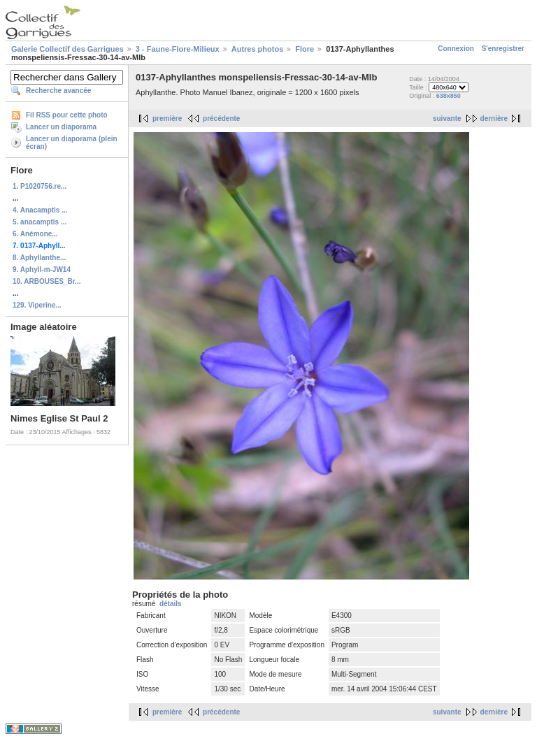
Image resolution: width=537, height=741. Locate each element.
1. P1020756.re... (39, 186)
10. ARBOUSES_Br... (46, 281)
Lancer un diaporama (61, 127)
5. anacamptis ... (39, 222)
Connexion (456, 48)
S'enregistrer (503, 48)
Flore (304, 49)
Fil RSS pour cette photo (67, 115)
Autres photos (257, 49)
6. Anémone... (35, 234)
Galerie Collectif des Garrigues (67, 49)
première (167, 118)
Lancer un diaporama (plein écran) (71, 142)
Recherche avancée (58, 90)
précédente (221, 118)
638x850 (448, 95)
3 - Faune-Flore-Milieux (178, 49)
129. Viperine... (37, 305)
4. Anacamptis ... (40, 210)
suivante (447, 118)
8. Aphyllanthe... (39, 257)
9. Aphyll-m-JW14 (42, 269)
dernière (494, 118)
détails (170, 603)
